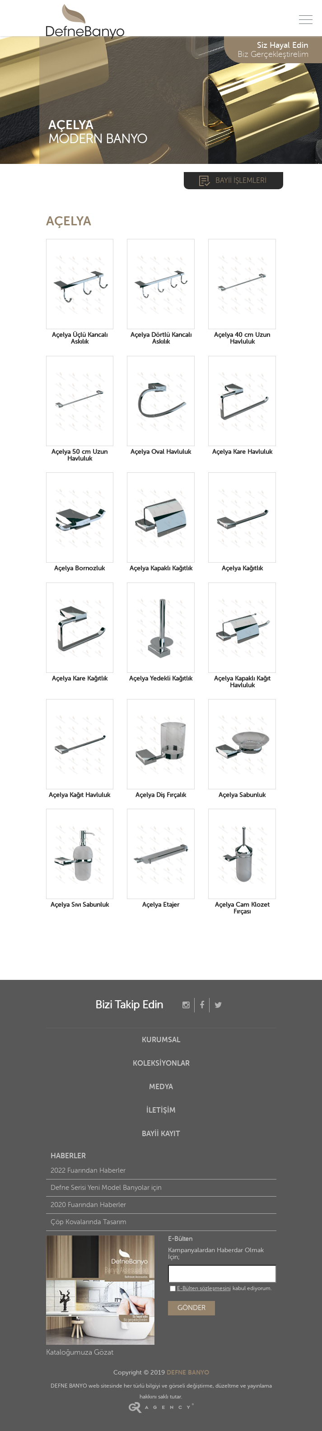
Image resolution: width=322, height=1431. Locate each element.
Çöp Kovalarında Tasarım (88, 1222)
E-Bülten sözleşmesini (204, 1288)
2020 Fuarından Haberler (88, 1205)
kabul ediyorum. (221, 1288)
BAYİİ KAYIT (161, 1134)
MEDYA (161, 1087)
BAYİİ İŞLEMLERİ (240, 181)
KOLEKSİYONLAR (161, 1063)
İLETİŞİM (161, 1110)
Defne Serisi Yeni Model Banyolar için (106, 1188)
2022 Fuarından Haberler (88, 1171)
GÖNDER (191, 1308)
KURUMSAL (161, 1040)
